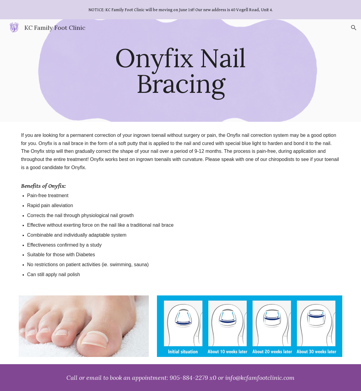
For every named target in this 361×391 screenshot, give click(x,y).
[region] (180, 9)
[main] (180, 71)
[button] (354, 27)
